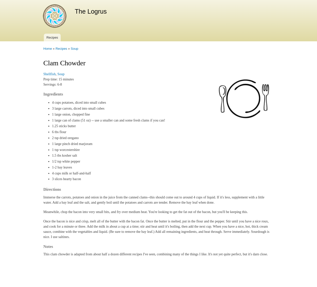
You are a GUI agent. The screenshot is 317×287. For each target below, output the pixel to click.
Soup (74, 48)
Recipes (52, 37)
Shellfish (49, 74)
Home (47, 48)
